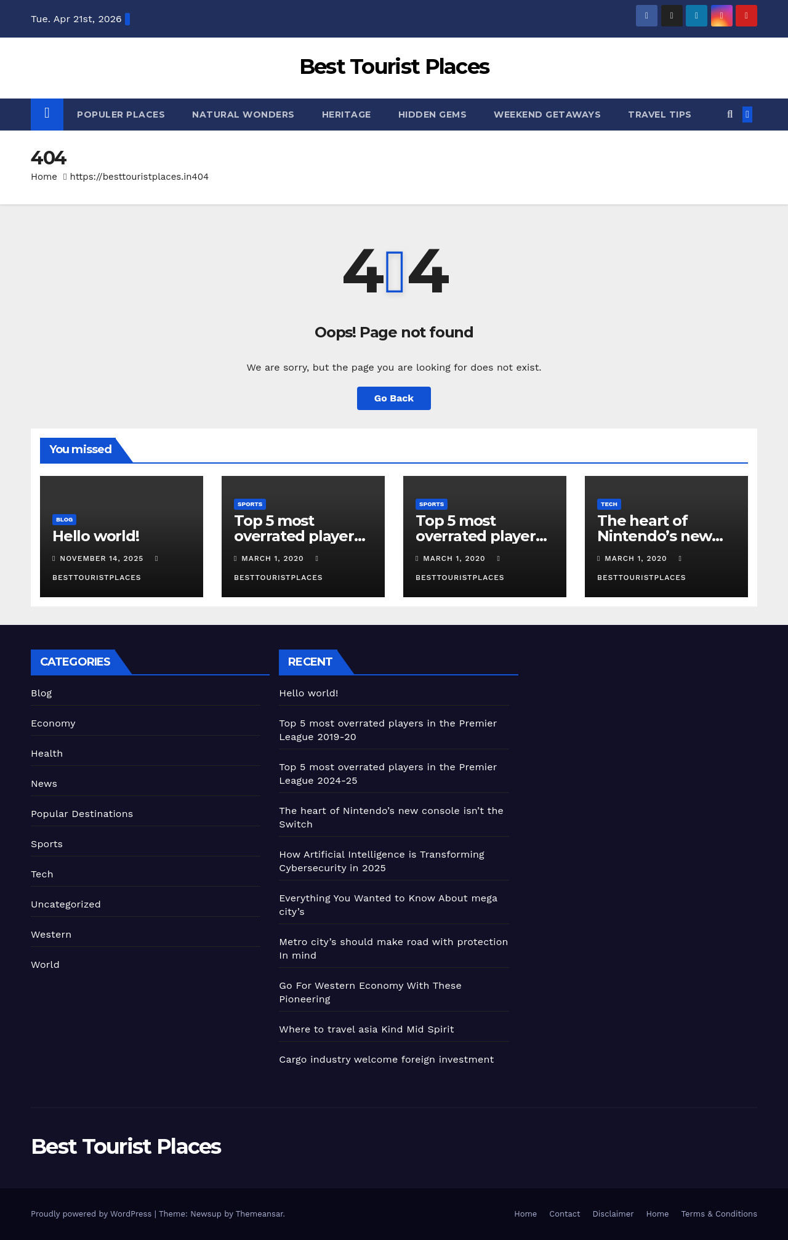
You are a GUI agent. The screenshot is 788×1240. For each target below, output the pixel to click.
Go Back (394, 398)
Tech (609, 504)
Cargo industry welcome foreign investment (386, 1059)
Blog (64, 519)
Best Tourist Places (394, 66)
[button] (730, 114)
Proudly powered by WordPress (93, 1213)
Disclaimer (613, 1213)
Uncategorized (66, 904)
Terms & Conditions (719, 1213)
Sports (250, 504)
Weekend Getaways (547, 114)
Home (44, 176)
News (44, 783)
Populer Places (121, 114)
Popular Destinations (82, 813)
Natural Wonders (243, 114)
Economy (53, 723)
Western (51, 934)
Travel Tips (660, 114)
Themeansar (259, 1213)
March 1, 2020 (274, 558)
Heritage (346, 114)
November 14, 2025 (103, 558)
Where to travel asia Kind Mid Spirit (366, 1029)
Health (47, 753)
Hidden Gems (432, 114)
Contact (564, 1213)
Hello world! (95, 536)
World (45, 964)
